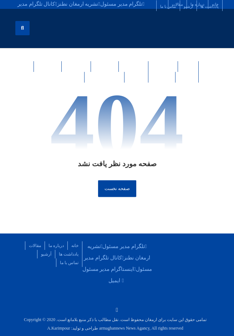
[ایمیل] (117, 280)
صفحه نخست (117, 188)
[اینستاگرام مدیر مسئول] (109, 268)
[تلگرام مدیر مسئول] (122, 3)
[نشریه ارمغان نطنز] (78, 3)
